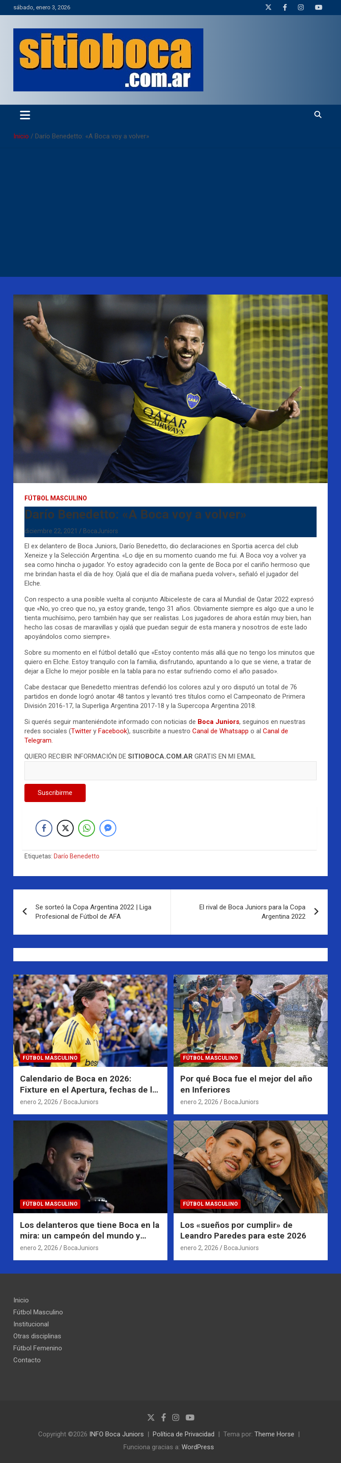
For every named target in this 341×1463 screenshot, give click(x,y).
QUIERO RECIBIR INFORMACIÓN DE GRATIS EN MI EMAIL (170, 763)
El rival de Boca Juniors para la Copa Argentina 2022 (252, 911)
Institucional (31, 1324)
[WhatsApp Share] (86, 828)
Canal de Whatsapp (220, 731)
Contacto (27, 1360)
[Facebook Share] (44, 828)
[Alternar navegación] (25, 115)
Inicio (21, 1300)
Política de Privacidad (183, 1434)
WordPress (198, 1447)
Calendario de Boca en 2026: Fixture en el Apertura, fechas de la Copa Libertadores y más (88, 1089)
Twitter (81, 731)
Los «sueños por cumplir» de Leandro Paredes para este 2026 (243, 1230)
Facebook (112, 731)
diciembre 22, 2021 (51, 531)
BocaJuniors (100, 531)
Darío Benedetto (76, 856)
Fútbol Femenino (37, 1348)
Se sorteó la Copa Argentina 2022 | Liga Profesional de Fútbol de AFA (93, 911)
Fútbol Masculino (55, 498)
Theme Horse (274, 1434)
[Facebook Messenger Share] (107, 828)
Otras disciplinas (37, 1336)
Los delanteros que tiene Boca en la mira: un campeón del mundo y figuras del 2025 (89, 1236)
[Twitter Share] (65, 828)
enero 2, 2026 (39, 1101)
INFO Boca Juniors (116, 1434)
